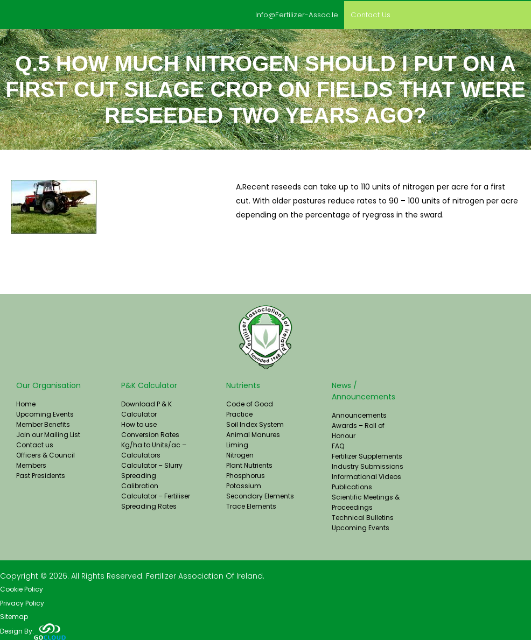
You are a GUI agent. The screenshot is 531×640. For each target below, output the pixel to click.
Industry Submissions (367, 465)
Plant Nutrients (249, 464)
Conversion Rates (150, 433)
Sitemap (14, 616)
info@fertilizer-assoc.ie (287, 14)
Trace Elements (251, 505)
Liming (237, 443)
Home (26, 402)
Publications (352, 485)
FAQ (338, 444)
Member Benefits (43, 423)
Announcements (359, 414)
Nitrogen (240, 454)
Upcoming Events (45, 413)
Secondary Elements (260, 495)
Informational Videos (366, 475)
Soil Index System (255, 423)
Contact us (367, 14)
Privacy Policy (22, 602)
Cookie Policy (21, 588)
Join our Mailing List (48, 433)
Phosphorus (245, 474)
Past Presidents (40, 474)
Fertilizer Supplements (367, 455)
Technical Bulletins (363, 516)
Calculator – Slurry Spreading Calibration (152, 474)
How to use (139, 423)
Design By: (33, 630)
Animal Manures (253, 433)
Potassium (243, 484)
